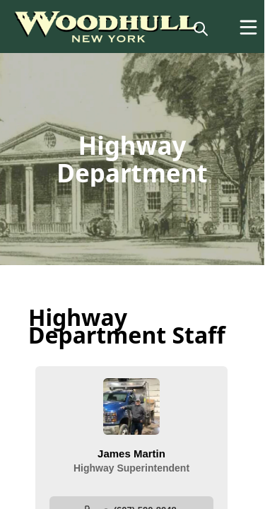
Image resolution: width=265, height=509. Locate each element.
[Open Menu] (248, 27)
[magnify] (201, 28)
